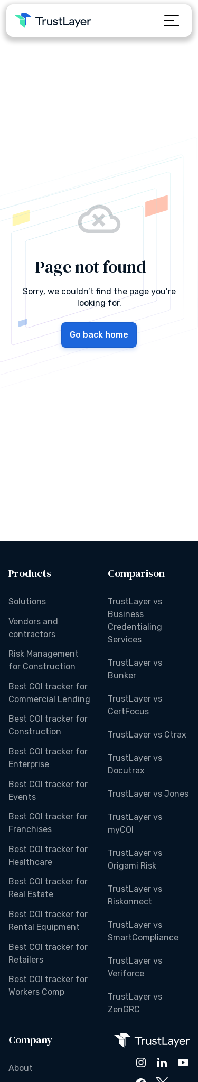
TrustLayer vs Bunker (135, 669)
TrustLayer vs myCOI (135, 823)
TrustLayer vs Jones (148, 794)
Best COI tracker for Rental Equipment (48, 920)
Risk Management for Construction (43, 660)
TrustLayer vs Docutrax (135, 764)
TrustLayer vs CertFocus (135, 705)
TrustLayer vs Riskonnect (135, 895)
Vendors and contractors (33, 628)
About (20, 1068)
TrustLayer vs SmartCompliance (143, 931)
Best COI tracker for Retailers (48, 953)
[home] (53, 20)
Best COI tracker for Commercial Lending (49, 693)
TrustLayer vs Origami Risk (135, 859)
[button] (171, 21)
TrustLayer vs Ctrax (147, 735)
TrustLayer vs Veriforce (135, 967)
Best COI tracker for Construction (48, 725)
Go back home (99, 335)
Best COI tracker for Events (48, 790)
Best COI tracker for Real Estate (48, 887)
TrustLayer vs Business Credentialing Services (135, 620)
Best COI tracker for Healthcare (48, 855)
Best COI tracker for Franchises (48, 823)
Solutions (27, 601)
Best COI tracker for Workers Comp (48, 985)
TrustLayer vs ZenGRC (135, 1003)
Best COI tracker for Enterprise (48, 758)
